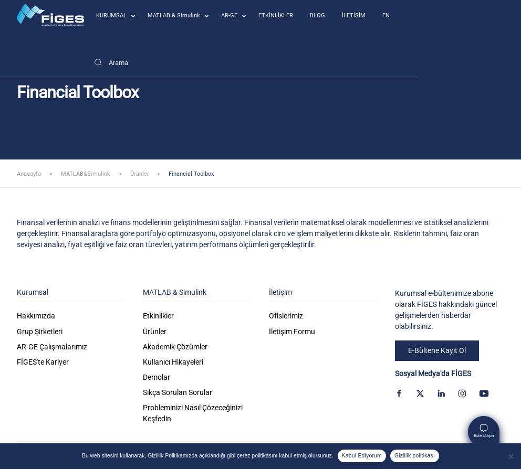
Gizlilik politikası (414, 456)
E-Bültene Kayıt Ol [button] (437, 350)
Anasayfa (29, 173)
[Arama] (111, 62)
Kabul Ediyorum (362, 456)
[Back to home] (50, 15)
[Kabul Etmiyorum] (510, 456)
